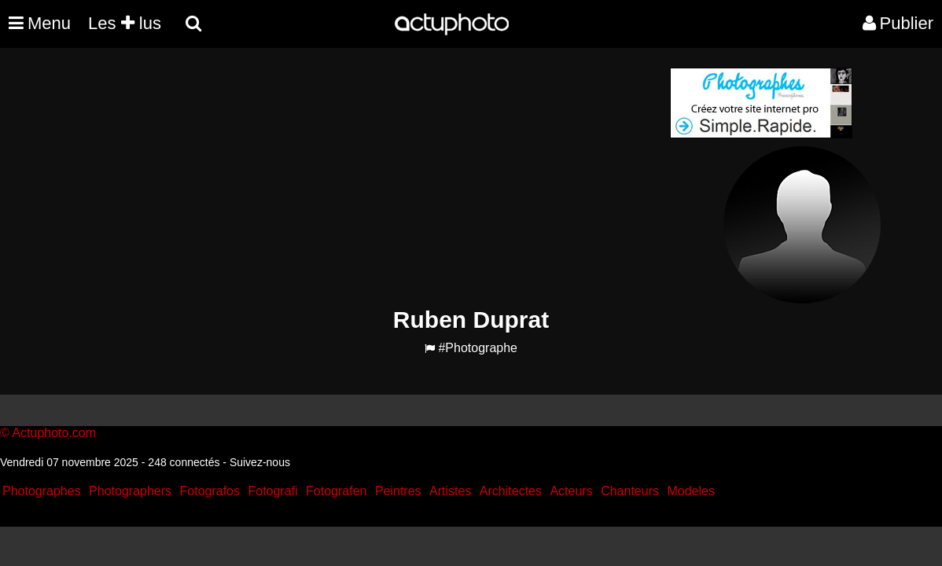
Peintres (398, 491)
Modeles (690, 491)
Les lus (124, 23)
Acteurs (571, 491)
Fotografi (272, 491)
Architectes (511, 491)
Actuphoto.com (54, 432)
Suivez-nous (260, 462)
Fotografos (210, 491)
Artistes (450, 491)
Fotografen (336, 491)
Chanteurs (630, 491)
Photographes (41, 491)
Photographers (130, 491)
